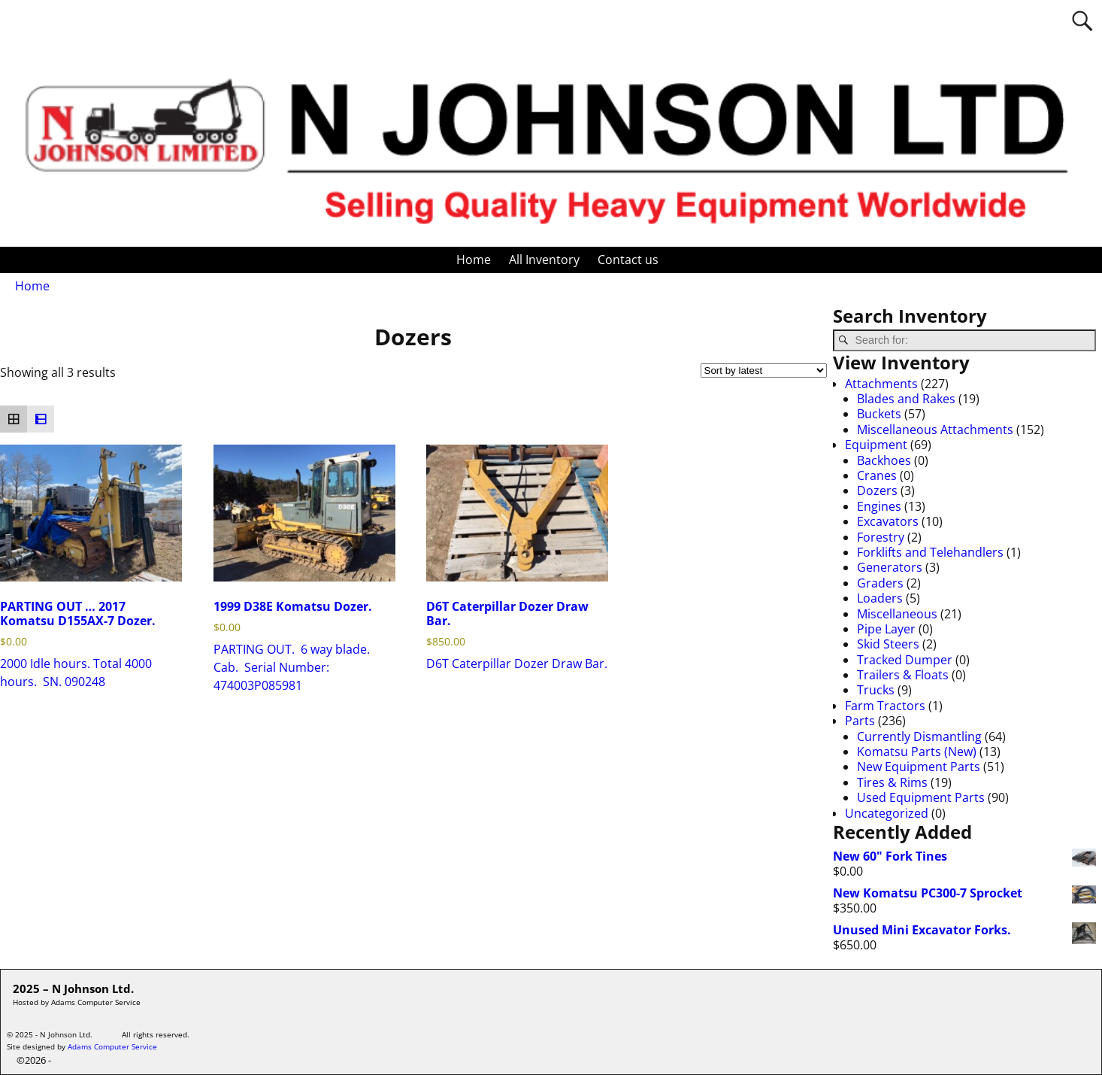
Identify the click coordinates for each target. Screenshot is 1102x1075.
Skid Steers (888, 644)
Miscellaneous (897, 614)
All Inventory (544, 259)
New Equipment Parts (918, 766)
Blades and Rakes (906, 398)
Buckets (879, 413)
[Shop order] (764, 370)
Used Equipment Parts (921, 797)
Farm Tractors (885, 705)
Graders (880, 583)
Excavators (888, 521)
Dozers (877, 490)
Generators (889, 567)
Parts (860, 720)
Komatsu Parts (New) (916, 751)
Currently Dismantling (919, 736)
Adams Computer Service (112, 1046)
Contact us (628, 259)
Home (473, 259)
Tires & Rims (892, 782)
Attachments (881, 383)
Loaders (880, 598)
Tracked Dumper (904, 659)
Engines (879, 506)
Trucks (876, 690)
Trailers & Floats (903, 675)
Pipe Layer (886, 629)
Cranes (877, 475)
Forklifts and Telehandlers (930, 552)
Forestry (880, 537)
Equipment (876, 444)
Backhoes (884, 460)
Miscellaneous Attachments (935, 429)
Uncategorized (886, 813)
